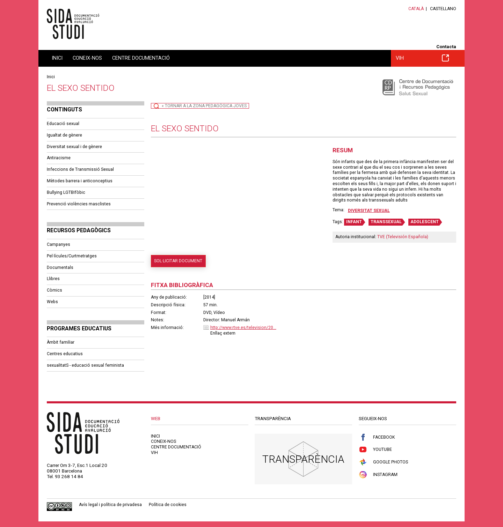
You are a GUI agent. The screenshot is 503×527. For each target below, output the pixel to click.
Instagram (378, 474)
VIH (422, 57)
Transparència (303, 459)
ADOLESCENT (424, 221)
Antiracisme (59, 157)
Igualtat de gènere (64, 135)
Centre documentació (141, 58)
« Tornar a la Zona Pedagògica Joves (204, 105)
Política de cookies (168, 504)
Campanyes (58, 244)
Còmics (54, 290)
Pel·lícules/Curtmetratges (72, 256)
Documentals (60, 267)
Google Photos (383, 462)
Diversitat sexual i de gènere (74, 146)
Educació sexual (63, 123)
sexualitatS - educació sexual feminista (85, 365)
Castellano (443, 8)
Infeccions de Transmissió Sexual (80, 169)
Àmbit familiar (60, 342)
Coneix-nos (87, 58)
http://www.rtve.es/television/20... (243, 327)
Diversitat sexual (369, 210)
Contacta (446, 46)
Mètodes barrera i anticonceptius (79, 180)
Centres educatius (65, 353)
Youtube (375, 449)
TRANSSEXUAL (386, 221)
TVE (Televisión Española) (402, 236)
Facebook (377, 437)
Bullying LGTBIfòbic (66, 192)
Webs (52, 301)
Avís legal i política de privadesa (110, 504)
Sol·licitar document (178, 260)
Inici (57, 58)
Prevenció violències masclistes (79, 204)
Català (416, 8)
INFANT (354, 221)
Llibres (53, 278)
